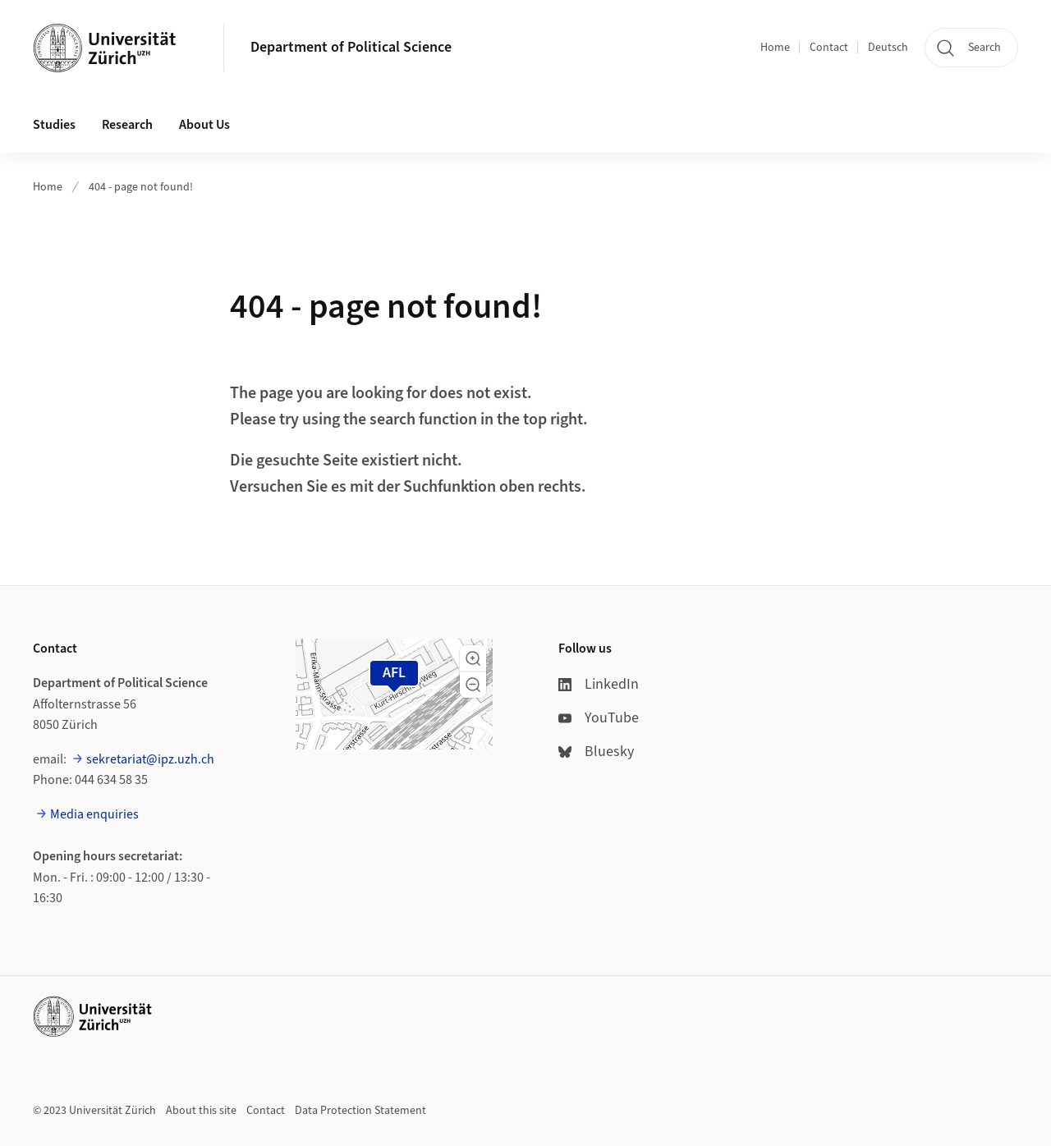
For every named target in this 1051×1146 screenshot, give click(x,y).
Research (127, 125)
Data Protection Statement (360, 1110)
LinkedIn (598, 684)
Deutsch (888, 47)
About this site (201, 1110)
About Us (204, 125)
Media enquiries (94, 814)
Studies (54, 125)
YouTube (598, 718)
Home (775, 47)
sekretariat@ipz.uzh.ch (150, 759)
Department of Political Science (351, 47)
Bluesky (596, 751)
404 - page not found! (141, 187)
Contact (829, 47)
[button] (473, 658)
